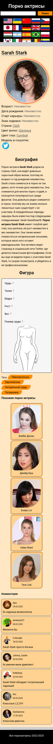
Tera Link (26, 584)
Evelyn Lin (26, 510)
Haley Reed (26, 547)
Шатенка (25, 130)
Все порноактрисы (20, 735)
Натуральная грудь (16, 387)
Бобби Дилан (26, 436)
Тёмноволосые (20, 377)
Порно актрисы (26, 6)
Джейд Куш (26, 473)
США (16, 125)
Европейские (12, 382)
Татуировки (12, 392)
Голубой (22, 135)
